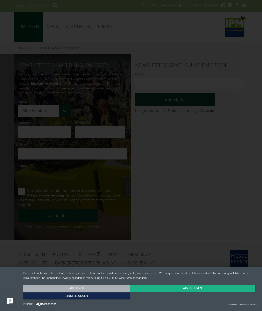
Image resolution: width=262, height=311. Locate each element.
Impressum (233, 305)
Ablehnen (58, 297)
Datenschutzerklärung (248, 305)
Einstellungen (223, 297)
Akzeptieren (140, 297)
